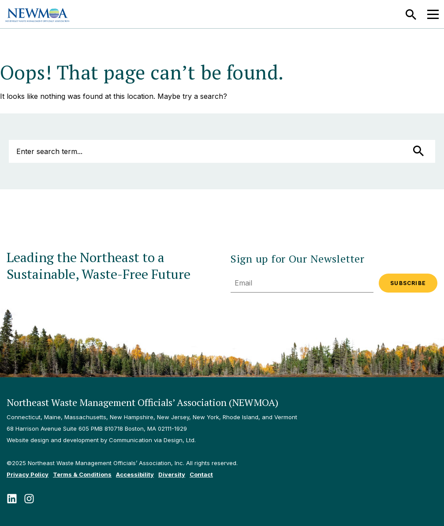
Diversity (171, 474)
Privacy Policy (28, 474)
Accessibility (135, 474)
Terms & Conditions (82, 474)
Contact (201, 474)
